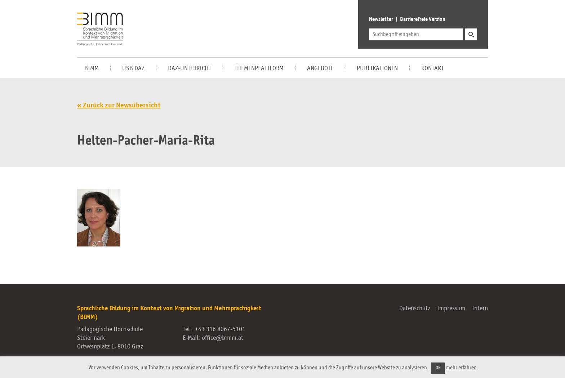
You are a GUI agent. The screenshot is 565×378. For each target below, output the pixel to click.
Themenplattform (259, 68)
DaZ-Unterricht (189, 68)
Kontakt (432, 68)
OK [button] (438, 368)
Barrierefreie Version (422, 19)
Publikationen (377, 68)
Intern (480, 308)
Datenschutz (414, 308)
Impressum (451, 308)
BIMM (91, 68)
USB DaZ (133, 68)
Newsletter (381, 19)
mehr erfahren (461, 367)
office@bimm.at (222, 338)
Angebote (320, 68)
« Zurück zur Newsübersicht (118, 105)
